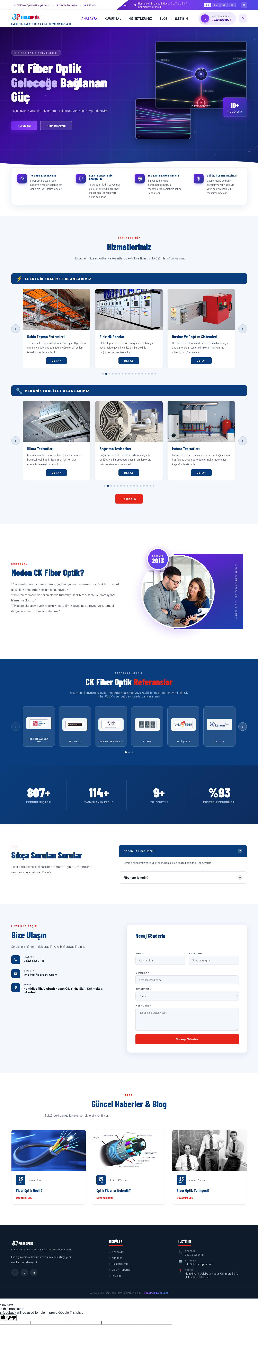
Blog (164, 18)
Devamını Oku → (26, 1197)
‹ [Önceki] (15, 328)
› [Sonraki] (242, 328)
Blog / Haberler (121, 1269)
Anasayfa (89, 18)
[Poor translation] (11, 1317)
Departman (143, 988)
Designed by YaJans (156, 1292)
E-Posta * (142, 972)
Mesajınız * (143, 1005)
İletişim (181, 18)
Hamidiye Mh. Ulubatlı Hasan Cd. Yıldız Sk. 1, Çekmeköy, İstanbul (161, 5)
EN (215, 5)
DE (224, 5)
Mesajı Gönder (187, 1039)
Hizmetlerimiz (140, 18)
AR (232, 5)
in (34, 1272)
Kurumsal (113, 18)
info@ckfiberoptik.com (112, 5)
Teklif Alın (129, 498)
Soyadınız (196, 953)
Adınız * (140, 953)
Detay (56, 360)
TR (207, 5)
